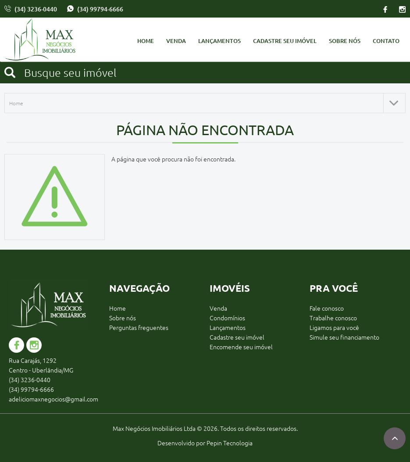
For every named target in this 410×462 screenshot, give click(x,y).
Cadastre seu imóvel (285, 41)
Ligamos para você (334, 327)
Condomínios (227, 317)
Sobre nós (344, 41)
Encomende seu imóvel (241, 346)
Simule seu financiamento (344, 337)
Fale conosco (327, 308)
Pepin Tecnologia (230, 442)
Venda (176, 41)
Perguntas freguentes (138, 327)
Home (145, 41)
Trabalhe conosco (333, 317)
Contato (386, 41)
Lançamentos (219, 41)
